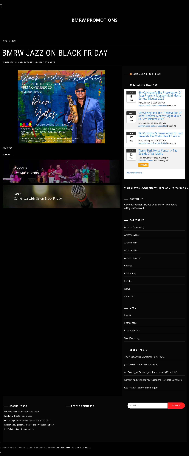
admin (58, 62)
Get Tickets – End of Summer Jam (143, 390)
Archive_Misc (133, 245)
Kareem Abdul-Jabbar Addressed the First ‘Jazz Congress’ (156, 383)
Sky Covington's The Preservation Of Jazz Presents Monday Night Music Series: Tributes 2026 (161, 95)
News (14, 154)
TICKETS (146, 168)
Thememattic (90, 450)
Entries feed (133, 325)
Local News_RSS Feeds (149, 74)
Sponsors (132, 299)
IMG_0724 (14, 147)
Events (130, 284)
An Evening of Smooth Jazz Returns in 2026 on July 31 (154, 375)
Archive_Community (137, 230)
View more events (136, 176)
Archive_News (134, 253)
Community (132, 276)
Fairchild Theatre (148, 163)
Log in (130, 318)
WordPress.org (134, 341)
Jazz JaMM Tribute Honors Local (143, 367)
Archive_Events (134, 237)
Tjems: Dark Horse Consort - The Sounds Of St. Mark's (160, 155)
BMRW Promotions (98, 20)
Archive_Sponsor (135, 261)
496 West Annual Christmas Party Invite (147, 359)
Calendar (131, 268)
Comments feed (135, 333)
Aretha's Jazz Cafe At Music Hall (155, 105)
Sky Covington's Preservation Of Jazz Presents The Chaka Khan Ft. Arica (161, 136)
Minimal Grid (70, 450)
